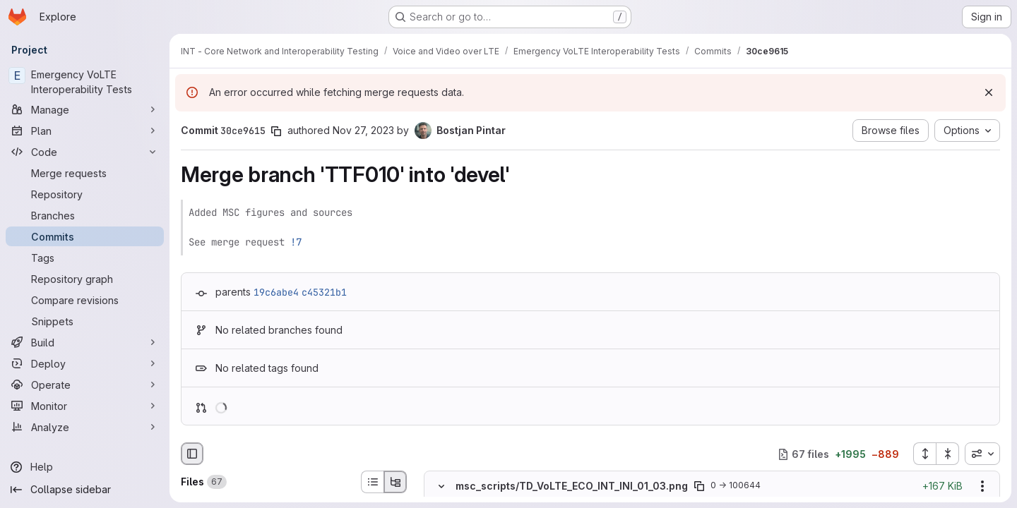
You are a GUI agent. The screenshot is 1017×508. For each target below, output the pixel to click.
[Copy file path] (699, 486)
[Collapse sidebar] (85, 490)
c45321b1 (324, 292)
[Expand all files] (924, 453)
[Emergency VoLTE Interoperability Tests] (85, 82)
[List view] (372, 482)
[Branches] (85, 215)
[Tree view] (395, 482)
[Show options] (982, 486)
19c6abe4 (276, 292)
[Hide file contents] (441, 486)
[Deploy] (85, 363)
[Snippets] (85, 321)
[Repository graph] (85, 279)
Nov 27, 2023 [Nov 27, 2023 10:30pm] (363, 130)
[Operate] (85, 384)
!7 (296, 242)
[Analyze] (85, 427)
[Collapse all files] (947, 453)
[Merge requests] (85, 173)
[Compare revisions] (85, 300)
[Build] (85, 342)
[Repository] (85, 194)
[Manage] (85, 109)
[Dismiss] (988, 92)
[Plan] (85, 130)
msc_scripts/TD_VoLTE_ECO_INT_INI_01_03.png (572, 486)
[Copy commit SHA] (276, 131)
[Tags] (85, 257)
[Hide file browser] (192, 453)
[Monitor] (85, 406)
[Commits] (85, 236)
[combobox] (982, 453)
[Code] (85, 152)
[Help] (85, 467)
